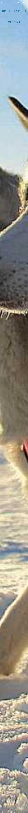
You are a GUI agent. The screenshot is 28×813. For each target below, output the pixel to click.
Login (17, 2)
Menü (24, 2)
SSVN (3, 2)
